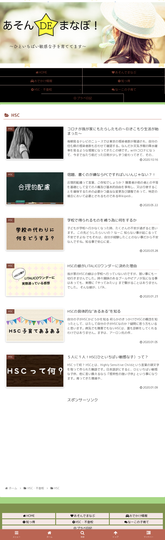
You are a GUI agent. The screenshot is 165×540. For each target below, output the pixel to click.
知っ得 (28, 522)
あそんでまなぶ (82, 516)
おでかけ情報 (136, 516)
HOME (29, 516)
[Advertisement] (82, 434)
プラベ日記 (82, 528)
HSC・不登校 (82, 522)
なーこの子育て (136, 522)
